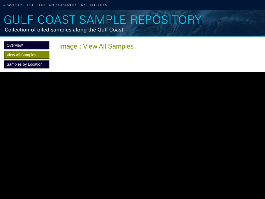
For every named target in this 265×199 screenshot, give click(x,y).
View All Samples (21, 55)
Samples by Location (25, 64)
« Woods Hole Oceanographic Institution (55, 5)
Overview (15, 45)
